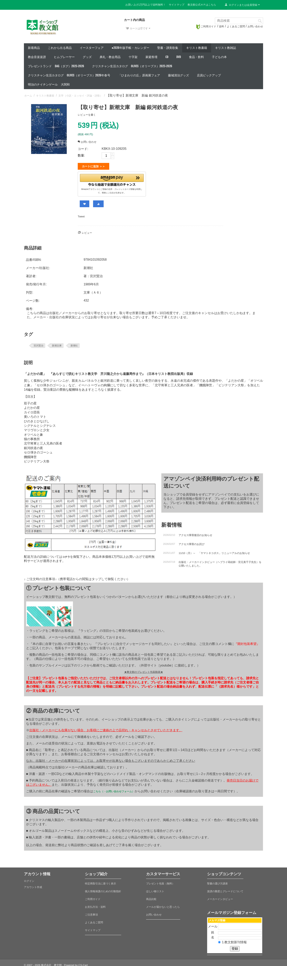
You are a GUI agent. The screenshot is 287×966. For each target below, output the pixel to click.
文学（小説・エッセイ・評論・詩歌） (80, 95)
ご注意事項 (91, 913)
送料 (221, 26)
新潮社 (74, 344)
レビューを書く (87, 114)
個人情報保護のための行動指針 (103, 889)
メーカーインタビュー (220, 897)
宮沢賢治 (38, 344)
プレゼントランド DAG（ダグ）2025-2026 (56, 66)
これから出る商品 (60, 48)
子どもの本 (219, 57)
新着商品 (34, 48)
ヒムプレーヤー (64, 57)
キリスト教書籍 (196, 48)
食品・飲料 (196, 57)
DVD (178, 57)
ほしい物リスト (155, 889)
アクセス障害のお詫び (191, 542)
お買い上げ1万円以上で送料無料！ (145, 4)
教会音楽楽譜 (37, 57)
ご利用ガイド (206, 26)
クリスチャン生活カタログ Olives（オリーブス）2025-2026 (132, 66)
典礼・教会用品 (110, 57)
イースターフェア (92, 48)
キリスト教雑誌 (225, 48)
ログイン (29, 879)
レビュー (87, 231)
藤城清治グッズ (178, 75)
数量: (81, 155)
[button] (112, 179)
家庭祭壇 (151, 57)
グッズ (87, 57)
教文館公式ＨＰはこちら (202, 4)
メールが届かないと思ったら (163, 905)
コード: (83, 149)
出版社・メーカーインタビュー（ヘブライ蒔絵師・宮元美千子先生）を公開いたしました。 (220, 562)
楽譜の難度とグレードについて (225, 889)
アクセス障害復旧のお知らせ (195, 533)
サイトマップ (176, 4)
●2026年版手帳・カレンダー (130, 48)
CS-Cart (83, 963)
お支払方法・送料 (95, 905)
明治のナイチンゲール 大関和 (49, 84)
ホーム (28, 95)
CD (166, 57)
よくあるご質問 (236, 26)
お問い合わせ (255, 26)
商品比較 (151, 897)
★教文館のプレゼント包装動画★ (143, 670)
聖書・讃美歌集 (167, 48)
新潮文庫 (57, 344)
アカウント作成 (33, 885)
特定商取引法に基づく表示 (100, 881)
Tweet (81, 214)
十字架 (133, 57)
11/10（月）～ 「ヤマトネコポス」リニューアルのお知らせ (214, 551)
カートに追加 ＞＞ (93, 166)
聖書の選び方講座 (217, 881)
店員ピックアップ (209, 75)
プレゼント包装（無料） (160, 881)
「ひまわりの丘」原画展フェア (139, 75)
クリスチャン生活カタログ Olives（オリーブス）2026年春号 (69, 75)
